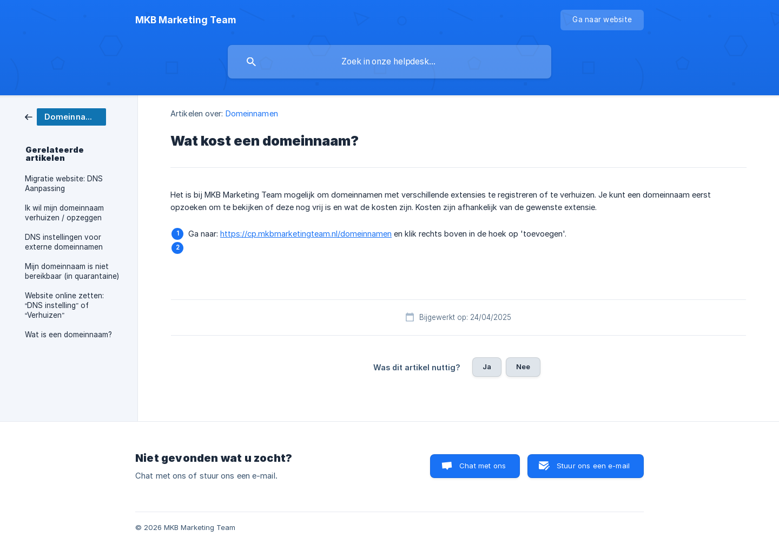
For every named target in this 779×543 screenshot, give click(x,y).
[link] (65, 116)
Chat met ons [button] (482, 465)
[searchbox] (389, 61)
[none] (185, 20)
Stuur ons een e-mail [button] (593, 465)
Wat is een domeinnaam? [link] (68, 334)
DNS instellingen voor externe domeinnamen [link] (64, 242)
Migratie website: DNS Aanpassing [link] (64, 183)
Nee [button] (523, 366)
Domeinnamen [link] (252, 113)
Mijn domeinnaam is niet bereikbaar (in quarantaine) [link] (72, 271)
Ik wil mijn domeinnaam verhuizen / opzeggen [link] (64, 213)
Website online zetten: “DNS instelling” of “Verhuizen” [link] (64, 305)
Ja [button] (487, 366)
